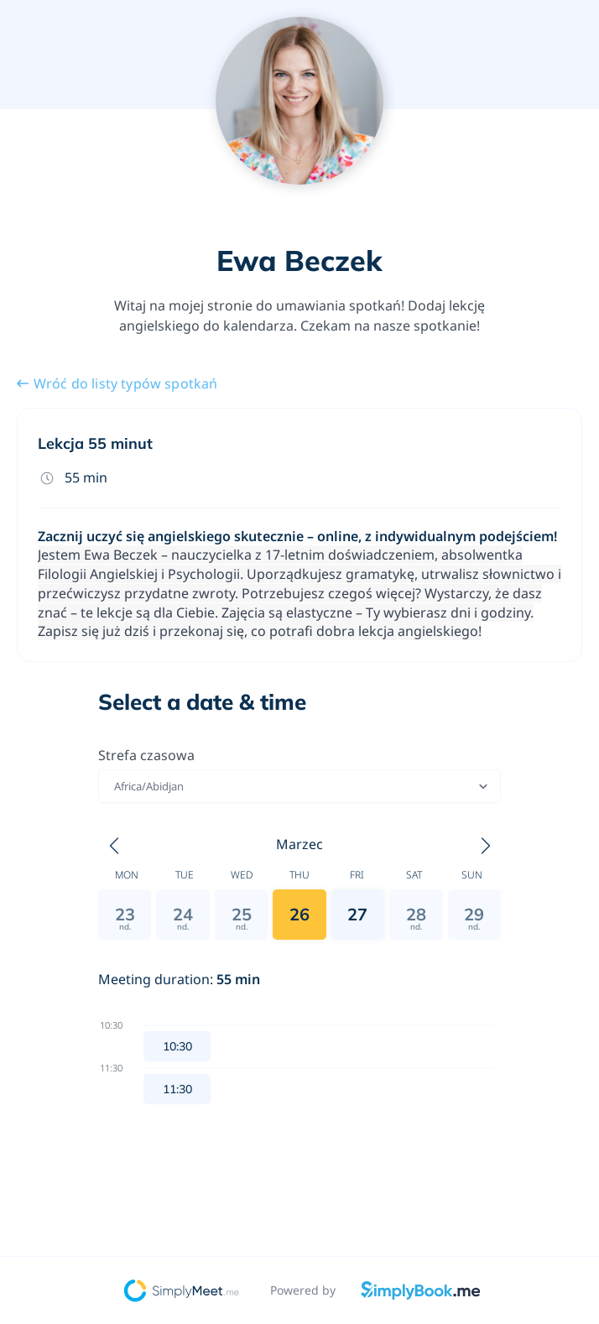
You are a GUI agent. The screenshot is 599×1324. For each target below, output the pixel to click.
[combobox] (115, 786)
